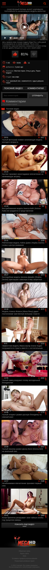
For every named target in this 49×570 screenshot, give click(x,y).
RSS (24, 556)
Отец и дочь (30, 71)
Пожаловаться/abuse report (24, 561)
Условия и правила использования (24, 558)
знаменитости (26, 81)
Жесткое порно (19, 71)
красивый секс (15, 81)
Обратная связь (24, 551)
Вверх (45, 565)
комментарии (36, 88)
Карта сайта (24, 553)
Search (45, 3)
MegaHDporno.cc (31, 4)
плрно (8, 83)
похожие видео (13, 88)
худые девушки (38, 81)
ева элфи (15, 77)
